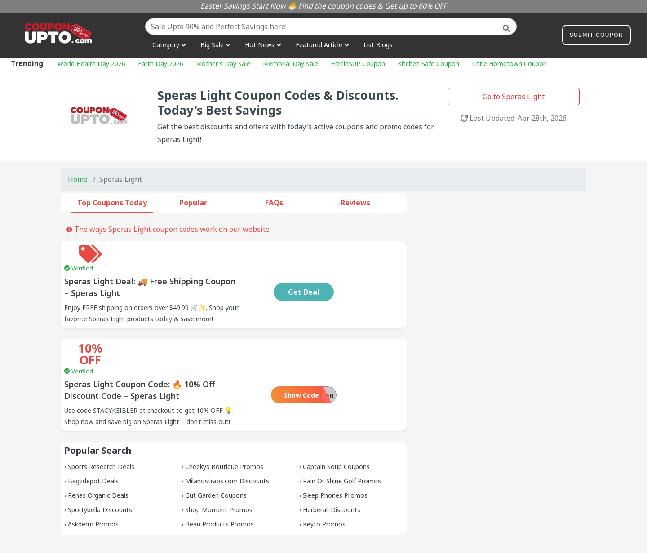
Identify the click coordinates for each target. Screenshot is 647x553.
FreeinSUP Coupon (358, 63)
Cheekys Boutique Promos (224, 425)
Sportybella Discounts (100, 468)
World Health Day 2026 (91, 63)
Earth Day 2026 (160, 63)
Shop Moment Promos (219, 468)
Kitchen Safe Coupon (428, 63)
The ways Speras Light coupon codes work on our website (168, 229)
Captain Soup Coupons (336, 425)
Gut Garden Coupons (216, 454)
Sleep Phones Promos (335, 454)
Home (78, 179)
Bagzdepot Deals (93, 439)
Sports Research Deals (101, 425)
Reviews (355, 203)
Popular (193, 203)
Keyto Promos (324, 482)
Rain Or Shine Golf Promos (342, 439)
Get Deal (362, 274)
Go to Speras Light (514, 97)
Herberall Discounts (331, 468)
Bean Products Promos (219, 482)
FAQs (274, 203)
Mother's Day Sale (223, 63)
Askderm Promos (93, 482)
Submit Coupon (596, 36)
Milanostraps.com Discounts (227, 439)
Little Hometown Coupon (509, 63)
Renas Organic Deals (98, 454)
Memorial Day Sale (290, 63)
